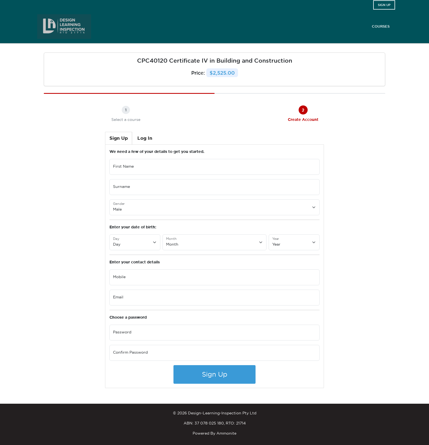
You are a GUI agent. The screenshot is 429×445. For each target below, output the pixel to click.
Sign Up (214, 374)
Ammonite (226, 433)
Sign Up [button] (384, 5)
